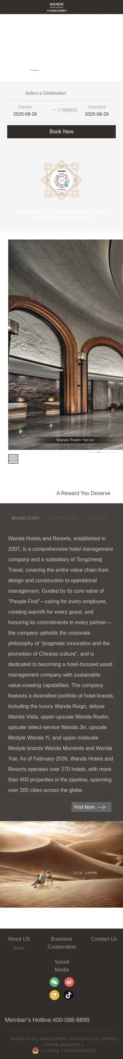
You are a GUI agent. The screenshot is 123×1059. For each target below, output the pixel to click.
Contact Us (104, 939)
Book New (61, 131)
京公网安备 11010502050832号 (64, 1051)
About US (19, 939)
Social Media (62, 965)
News (19, 948)
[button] (15, 70)
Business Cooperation (61, 943)
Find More (84, 807)
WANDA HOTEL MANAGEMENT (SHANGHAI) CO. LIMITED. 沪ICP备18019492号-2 (64, 1042)
